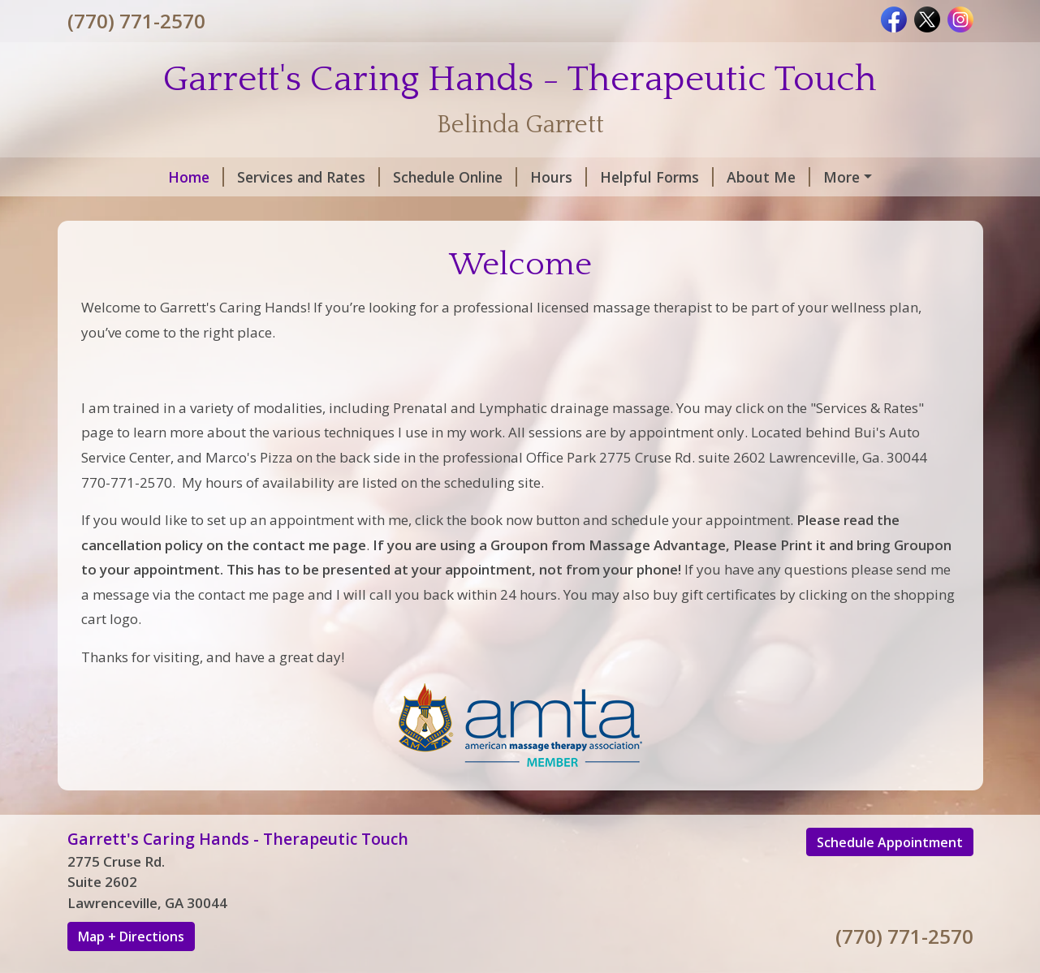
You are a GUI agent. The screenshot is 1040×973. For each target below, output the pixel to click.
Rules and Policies (149, 211)
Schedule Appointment (890, 876)
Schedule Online (367, 177)
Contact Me (783, 177)
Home (108, 177)
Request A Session (410, 211)
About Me (681, 177)
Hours (470, 177)
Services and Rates (220, 177)
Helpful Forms (569, 177)
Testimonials (282, 211)
